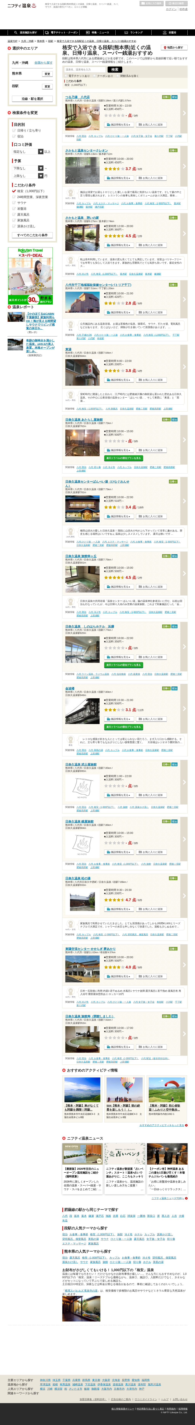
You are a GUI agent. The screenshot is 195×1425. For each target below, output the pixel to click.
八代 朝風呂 (112, 408)
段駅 (79, 139)
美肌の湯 (93, 1238)
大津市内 (131, 1388)
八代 (65, 1215)
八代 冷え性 (83, 274)
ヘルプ (165, 1399)
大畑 (181, 1215)
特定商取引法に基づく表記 (150, 1408)
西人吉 (166, 1215)
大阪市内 (106, 1388)
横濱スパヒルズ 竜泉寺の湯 (81, 1290)
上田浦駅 (168, 408)
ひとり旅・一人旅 (121, 1238)
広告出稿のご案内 (121, 1399)
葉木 (84, 1215)
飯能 (87, 1388)
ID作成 (184, 9)
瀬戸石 (100, 1215)
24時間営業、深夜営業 (32, 197)
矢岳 (65, 1220)
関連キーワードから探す (23, 1393)
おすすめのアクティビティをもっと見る (162, 1125)
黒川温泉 (130, 1384)
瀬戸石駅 (99, 207)
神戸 (141, 1388)
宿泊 (65, 1234)
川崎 (50, 1388)
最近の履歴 (176, 3)
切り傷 (171, 1238)
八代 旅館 (122, 807)
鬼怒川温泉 (154, 1384)
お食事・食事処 (79, 1234)
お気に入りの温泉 (152, 3)
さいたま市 (75, 1388)
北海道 (116, 1380)
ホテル (138, 1234)
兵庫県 (76, 1380)
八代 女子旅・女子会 (141, 136)
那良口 (151, 1215)
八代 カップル (96, 136)
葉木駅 (177, 203)
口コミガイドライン (146, 1399)
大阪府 (106, 1380)
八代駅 (178, 136)
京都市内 (119, 1388)
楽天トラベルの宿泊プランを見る (123, 458)
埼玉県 (57, 1380)
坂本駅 (89, 207)
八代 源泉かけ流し (139, 807)
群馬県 (86, 1380)
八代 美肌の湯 (96, 750)
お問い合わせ (180, 1399)
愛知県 (136, 1380)
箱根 (55, 1384)
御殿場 (95, 1388)
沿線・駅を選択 (32, 98)
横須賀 (58, 1388)
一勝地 (141, 1215)
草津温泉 (45, 1384)
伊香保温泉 (104, 1384)
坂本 (76, 1215)
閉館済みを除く (129, 75)
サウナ (105, 1238)
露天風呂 (139, 1238)
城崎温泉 (77, 1384)
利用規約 (171, 1408)
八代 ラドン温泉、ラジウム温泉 (93, 674)
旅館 (120, 1234)
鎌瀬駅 (80, 207)
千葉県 (66, 1380)
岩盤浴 (21, 208)
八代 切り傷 (95, 467)
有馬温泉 (65, 1384)
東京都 (96, 1380)
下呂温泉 (90, 1384)
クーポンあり (105, 75)
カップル (149, 1234)
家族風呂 (93, 1243)
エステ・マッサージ (74, 1243)
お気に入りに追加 (153, 124)
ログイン (171, 9)
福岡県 (146, 1380)
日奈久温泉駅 (136, 274)
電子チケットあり (79, 75)
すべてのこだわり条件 (32, 235)
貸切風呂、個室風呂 (74, 1238)
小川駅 (169, 1002)
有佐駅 (100, 338)
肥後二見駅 (141, 408)
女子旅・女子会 (155, 1238)
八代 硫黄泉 (134, 674)
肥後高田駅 (155, 408)
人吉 (174, 1215)
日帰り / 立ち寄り (29, 130)
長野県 (126, 1380)
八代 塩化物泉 (118, 674)
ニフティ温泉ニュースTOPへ (168, 1198)
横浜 (42, 1388)
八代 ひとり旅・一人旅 (117, 136)
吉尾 (115, 1215)
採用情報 (183, 1408)
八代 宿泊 (81, 136)
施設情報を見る (119, 124)
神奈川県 (45, 1380)
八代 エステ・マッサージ (106, 203)
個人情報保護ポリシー (122, 1408)
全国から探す (43, 62)
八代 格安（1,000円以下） (158, 203)
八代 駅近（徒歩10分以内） (155, 1058)
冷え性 (129, 1234)
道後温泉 (118, 1384)
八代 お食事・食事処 (131, 203)
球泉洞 (131, 1215)
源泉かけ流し (165, 1234)
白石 (122, 1215)
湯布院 (142, 1384)
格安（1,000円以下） (102, 1234)
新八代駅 (159, 136)
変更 (47, 73)
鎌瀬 (91, 1215)
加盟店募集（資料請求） (93, 1399)
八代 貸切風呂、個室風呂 (135, 934)
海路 (108, 1215)
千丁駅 (169, 136)
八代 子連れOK (84, 335)
